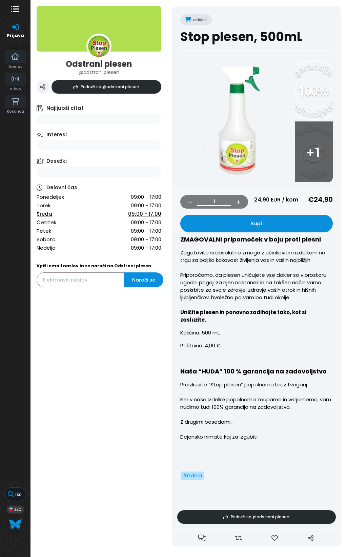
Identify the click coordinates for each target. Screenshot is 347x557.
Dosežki (56, 161)
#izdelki (192, 475)
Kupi (256, 223)
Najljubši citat (65, 108)
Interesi (56, 134)
